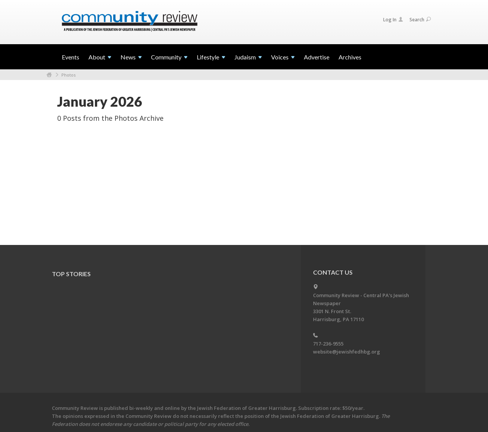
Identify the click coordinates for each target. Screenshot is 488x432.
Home (49, 74)
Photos (68, 75)
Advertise (316, 57)
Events (70, 57)
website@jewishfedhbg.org (346, 351)
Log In (393, 19)
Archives (350, 57)
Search (420, 19)
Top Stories (71, 273)
